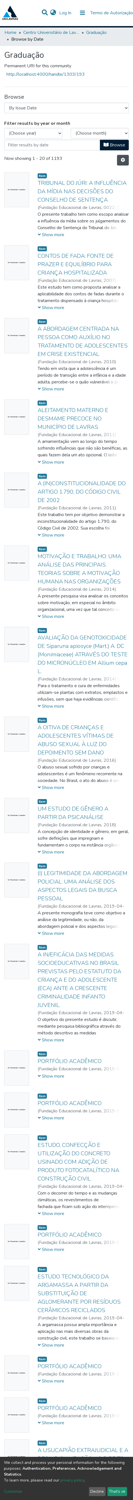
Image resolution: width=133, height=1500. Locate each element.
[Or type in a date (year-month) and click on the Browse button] (52, 145)
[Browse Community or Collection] (66, 108)
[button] (53, 13)
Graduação (96, 32)
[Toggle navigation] (82, 13)
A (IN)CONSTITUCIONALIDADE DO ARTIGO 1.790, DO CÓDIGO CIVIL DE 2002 (82, 492)
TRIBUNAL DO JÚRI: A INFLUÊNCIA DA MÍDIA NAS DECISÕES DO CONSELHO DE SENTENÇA (82, 191)
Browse (114, 145)
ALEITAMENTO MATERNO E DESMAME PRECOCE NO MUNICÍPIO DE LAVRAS (73, 418)
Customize (13, 1491)
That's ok (117, 1491)
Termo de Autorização (111, 13)
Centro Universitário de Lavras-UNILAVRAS (51, 32)
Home (10, 32)
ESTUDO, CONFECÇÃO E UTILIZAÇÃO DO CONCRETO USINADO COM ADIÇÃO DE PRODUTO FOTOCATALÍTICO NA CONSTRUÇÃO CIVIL (78, 1161)
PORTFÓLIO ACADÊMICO (70, 1061)
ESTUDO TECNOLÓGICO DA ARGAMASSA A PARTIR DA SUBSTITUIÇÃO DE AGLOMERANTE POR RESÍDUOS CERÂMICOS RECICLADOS (79, 1293)
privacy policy (72, 1480)
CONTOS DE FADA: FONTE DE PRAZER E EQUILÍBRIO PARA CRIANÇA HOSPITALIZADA (76, 264)
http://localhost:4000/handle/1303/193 (45, 74)
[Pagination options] (123, 160)
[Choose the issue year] (33, 133)
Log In (65, 13)
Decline (97, 1491)
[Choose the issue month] (100, 133)
